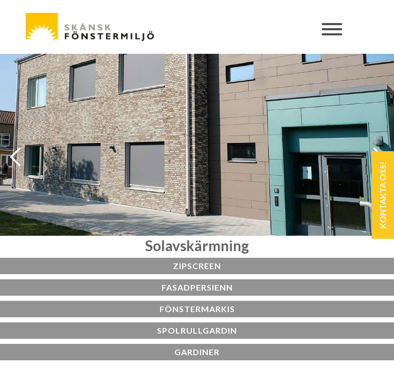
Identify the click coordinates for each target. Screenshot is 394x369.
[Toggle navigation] (332, 34)
